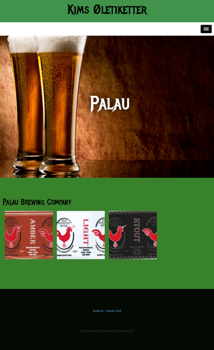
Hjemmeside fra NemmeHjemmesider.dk (107, 330)
